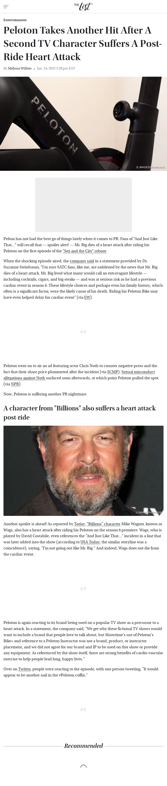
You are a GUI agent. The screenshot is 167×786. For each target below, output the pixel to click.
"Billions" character (103, 524)
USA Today (90, 542)
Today (79, 524)
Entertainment (15, 20)
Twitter (24, 669)
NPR (15, 384)
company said (82, 261)
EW (87, 297)
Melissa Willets (20, 68)
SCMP (112, 372)
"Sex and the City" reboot (84, 251)
